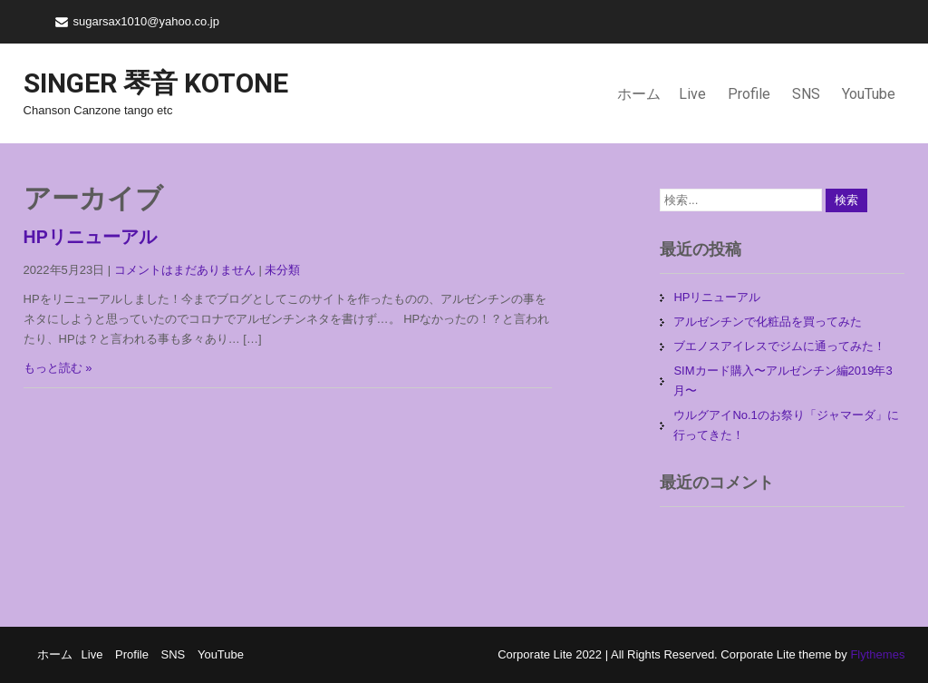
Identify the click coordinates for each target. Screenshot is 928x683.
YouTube (868, 93)
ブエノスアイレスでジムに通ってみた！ (779, 346)
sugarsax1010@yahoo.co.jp (146, 21)
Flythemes (876, 654)
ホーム (639, 93)
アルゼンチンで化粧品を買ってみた (767, 321)
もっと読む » (58, 368)
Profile (749, 93)
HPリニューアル (90, 237)
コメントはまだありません (185, 270)
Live (692, 93)
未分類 (282, 270)
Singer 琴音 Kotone (156, 83)
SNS (806, 93)
